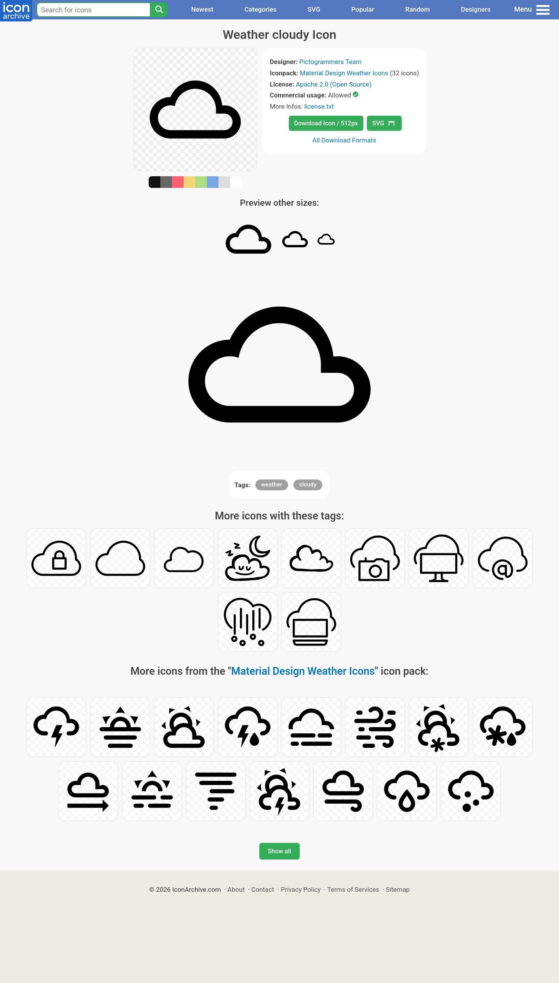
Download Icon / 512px (326, 123)
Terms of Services (353, 889)
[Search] (159, 9)
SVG (313, 9)
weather (271, 484)
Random (417, 9)
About (236, 889)
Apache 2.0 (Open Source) (334, 84)
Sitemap (398, 889)
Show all (279, 851)
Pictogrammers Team (330, 62)
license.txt (319, 106)
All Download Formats (344, 140)
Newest (202, 9)
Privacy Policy (301, 889)
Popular (362, 9)
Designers (475, 9)
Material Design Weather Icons (344, 73)
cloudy (307, 484)
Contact (262, 889)
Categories (261, 9)
